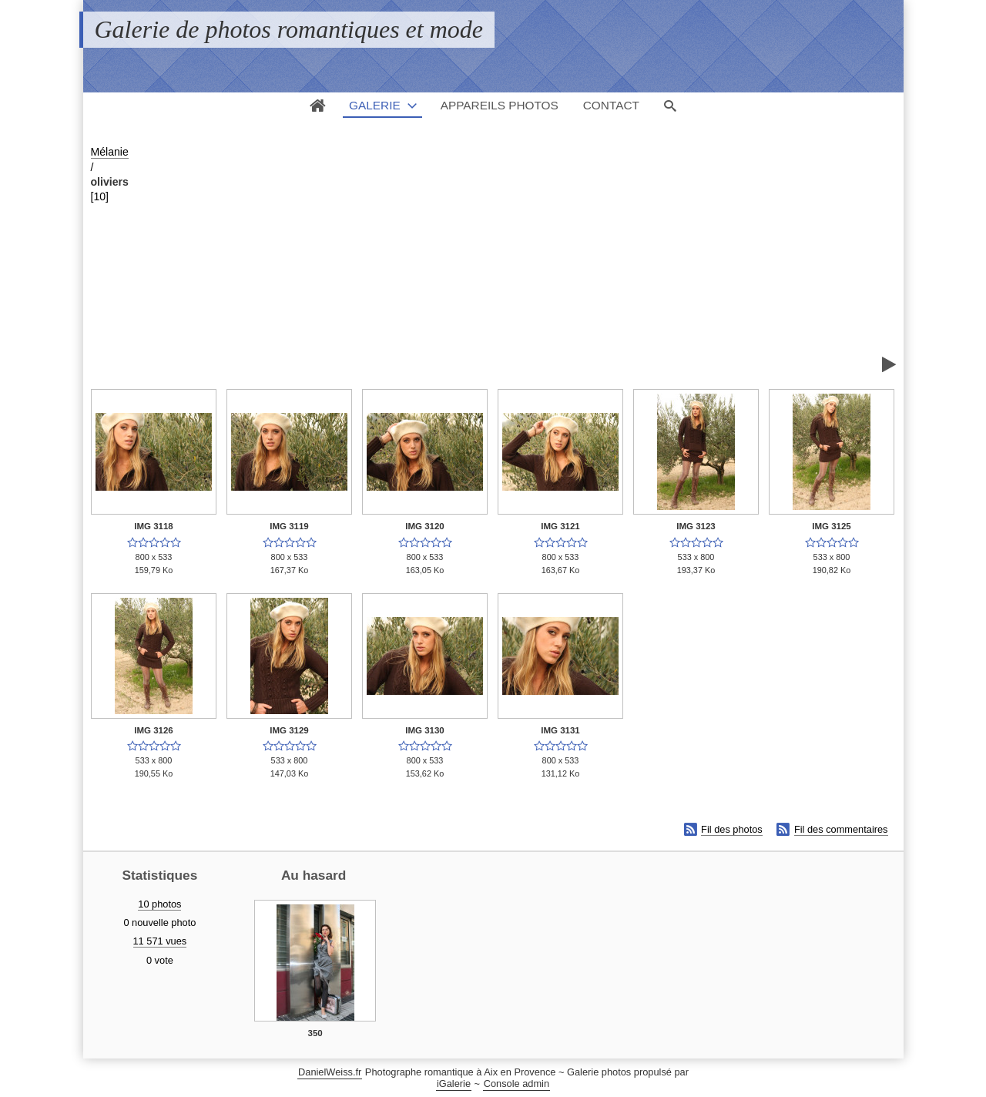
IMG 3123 (696, 526)
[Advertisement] (512, 259)
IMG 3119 (289, 526)
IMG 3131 (560, 730)
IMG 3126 (153, 730)
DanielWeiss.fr (329, 1072)
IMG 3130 (424, 730)
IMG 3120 (424, 526)
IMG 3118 (153, 526)
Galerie (375, 105)
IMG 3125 (831, 526)
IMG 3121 (560, 526)
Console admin (516, 1083)
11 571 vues (160, 941)
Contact (611, 105)
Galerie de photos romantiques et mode (289, 29)
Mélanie (110, 152)
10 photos (159, 904)
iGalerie (454, 1083)
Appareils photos (499, 105)
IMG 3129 (289, 730)
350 (315, 1033)
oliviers (110, 182)
